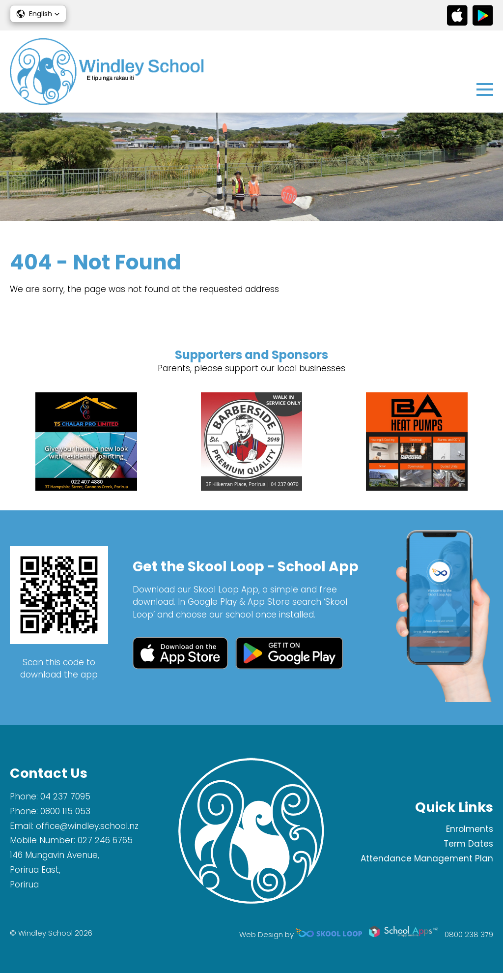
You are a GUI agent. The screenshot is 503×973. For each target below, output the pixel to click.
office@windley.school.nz (87, 826)
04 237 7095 (65, 796)
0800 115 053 (65, 811)
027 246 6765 (105, 840)
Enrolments (469, 829)
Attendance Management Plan (427, 858)
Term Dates (468, 844)
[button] (38, 13)
